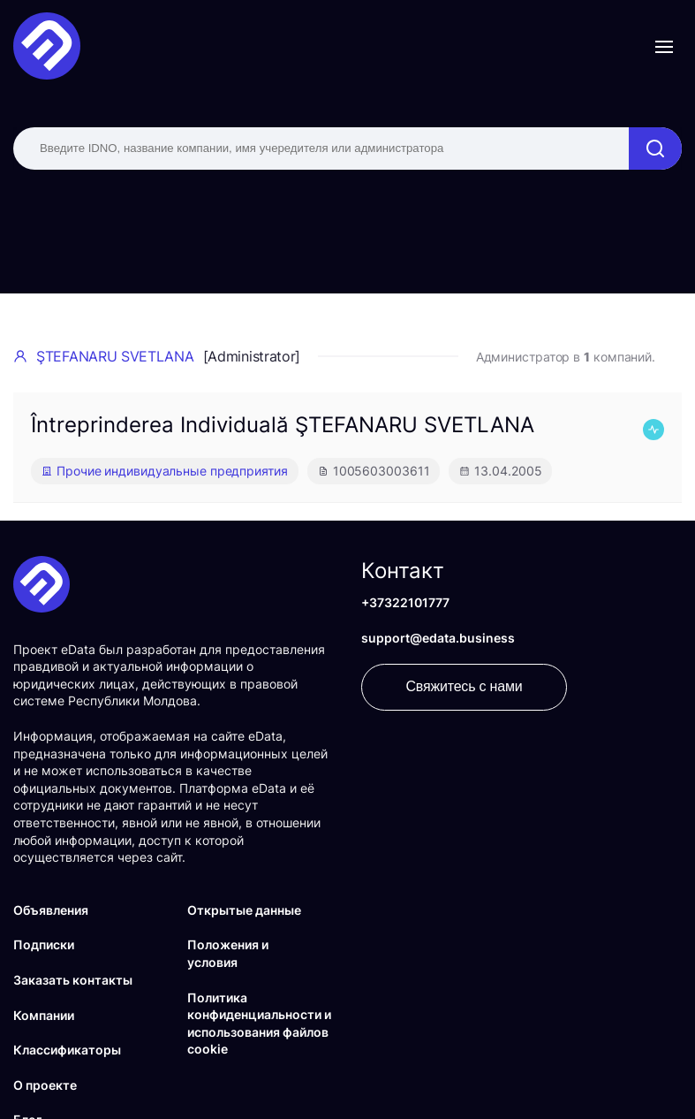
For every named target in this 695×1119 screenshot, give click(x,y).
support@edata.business (438, 637)
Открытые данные (244, 909)
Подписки (43, 944)
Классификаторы (67, 1049)
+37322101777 (405, 602)
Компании (43, 1015)
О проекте (45, 1084)
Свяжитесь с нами (464, 686)
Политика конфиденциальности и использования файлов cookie (259, 1023)
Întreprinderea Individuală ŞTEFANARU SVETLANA (282, 425)
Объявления (50, 909)
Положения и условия (227, 953)
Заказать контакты (72, 979)
